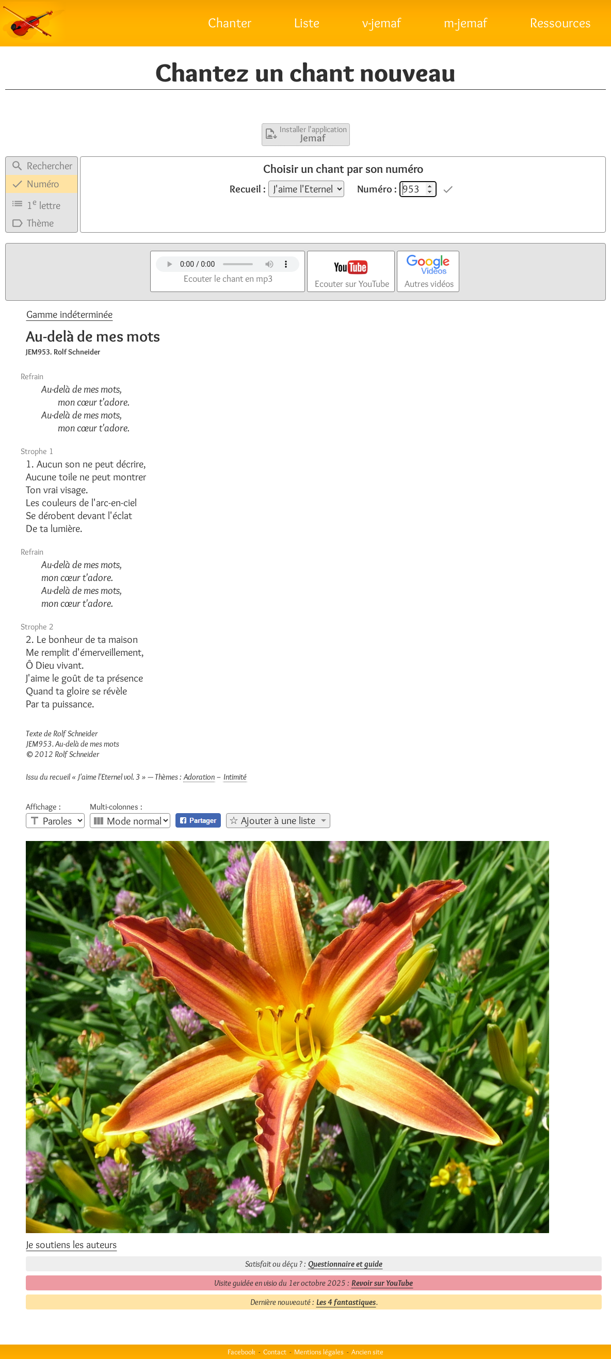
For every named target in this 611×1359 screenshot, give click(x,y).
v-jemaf (381, 22)
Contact (274, 1351)
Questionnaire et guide (345, 1264)
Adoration (199, 777)
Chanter (229, 22)
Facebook (241, 1351)
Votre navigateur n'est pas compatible (227, 264)
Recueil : (248, 189)
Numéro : (377, 189)
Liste (306, 22)
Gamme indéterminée (69, 314)
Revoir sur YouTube (382, 1283)
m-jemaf (465, 22)
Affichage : (43, 807)
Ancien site (367, 1351)
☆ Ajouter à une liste (272, 820)
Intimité (235, 777)
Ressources (560, 22)
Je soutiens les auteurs (71, 1244)
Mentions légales (319, 1351)
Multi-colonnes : (116, 807)
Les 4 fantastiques (346, 1302)
